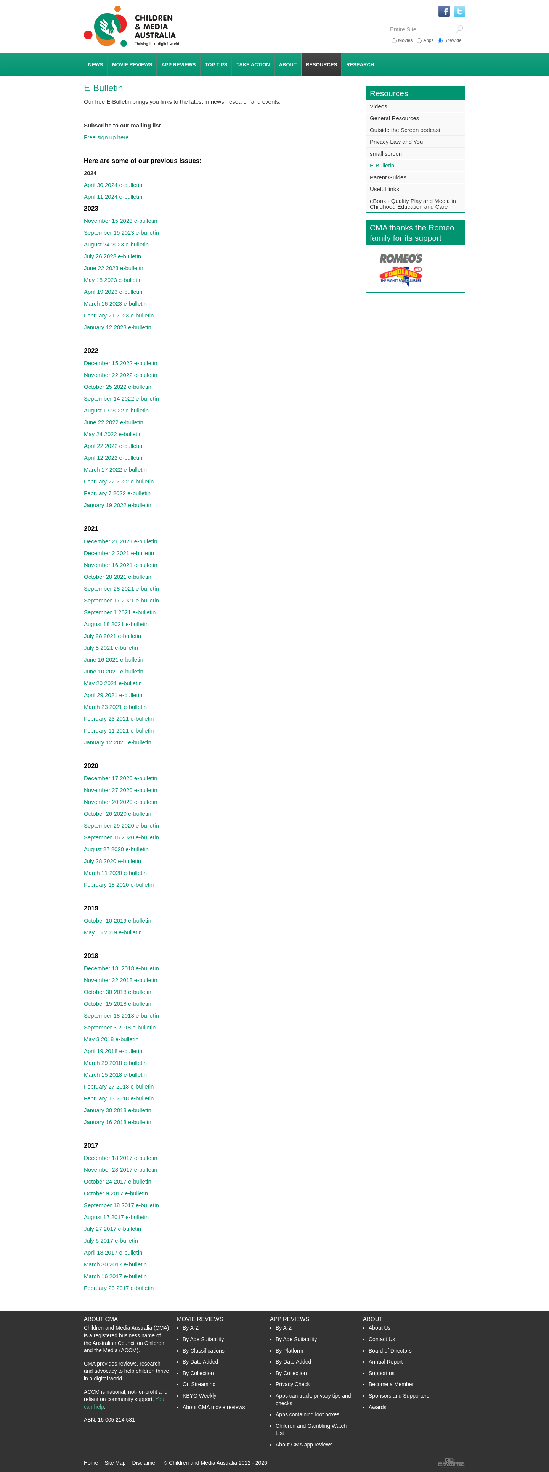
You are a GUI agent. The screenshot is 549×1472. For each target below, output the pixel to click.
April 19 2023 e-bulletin (113, 291)
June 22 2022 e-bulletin (113, 422)
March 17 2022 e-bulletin (115, 469)
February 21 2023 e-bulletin (119, 315)
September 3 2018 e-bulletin (120, 1027)
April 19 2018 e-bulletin (113, 1051)
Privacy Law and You (396, 142)
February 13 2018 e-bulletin (119, 1098)
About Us (380, 1328)
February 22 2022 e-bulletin (119, 481)
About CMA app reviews (304, 1444)
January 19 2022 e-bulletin (117, 505)
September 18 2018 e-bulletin (121, 1015)
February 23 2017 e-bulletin (119, 1288)
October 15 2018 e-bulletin (117, 1003)
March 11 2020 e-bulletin (115, 873)
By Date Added (200, 1362)
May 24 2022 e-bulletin (113, 434)
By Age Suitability (203, 1339)
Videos (378, 106)
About (373, 1319)
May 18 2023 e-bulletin (113, 280)
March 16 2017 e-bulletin (115, 1276)
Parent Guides (388, 177)
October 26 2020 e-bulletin (117, 813)
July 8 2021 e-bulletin (111, 647)
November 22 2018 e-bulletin (120, 980)
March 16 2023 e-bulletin (115, 303)
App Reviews (289, 1319)
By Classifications (204, 1351)
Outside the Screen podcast (405, 130)
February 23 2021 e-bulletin (119, 718)
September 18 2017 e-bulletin (121, 1205)
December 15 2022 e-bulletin (120, 363)
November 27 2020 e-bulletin (120, 790)
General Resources (394, 118)
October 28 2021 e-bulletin (117, 576)
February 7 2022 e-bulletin (117, 493)
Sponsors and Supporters (399, 1396)
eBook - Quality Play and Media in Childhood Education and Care (413, 204)
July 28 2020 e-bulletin (112, 861)
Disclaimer (144, 1463)
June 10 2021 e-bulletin (113, 671)
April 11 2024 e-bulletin (113, 196)
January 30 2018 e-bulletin (117, 1110)
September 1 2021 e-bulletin (120, 612)
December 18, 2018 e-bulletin (121, 968)
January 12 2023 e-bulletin (117, 327)
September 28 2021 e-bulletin (121, 588)
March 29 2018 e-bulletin (115, 1063)
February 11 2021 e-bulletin (119, 730)
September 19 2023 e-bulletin (121, 232)
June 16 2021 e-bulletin (113, 659)
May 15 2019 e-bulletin (113, 932)
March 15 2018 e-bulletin (115, 1074)
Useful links (384, 189)
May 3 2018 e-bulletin (111, 1039)
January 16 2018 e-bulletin (117, 1122)
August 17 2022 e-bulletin (116, 410)
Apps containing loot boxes (307, 1414)
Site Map (114, 1463)
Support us (382, 1373)
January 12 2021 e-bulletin (117, 742)
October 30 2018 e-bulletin (117, 992)
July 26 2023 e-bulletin (112, 256)
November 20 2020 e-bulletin (120, 802)
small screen (386, 153)
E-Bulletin (382, 165)
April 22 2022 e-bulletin (113, 446)
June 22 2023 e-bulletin (113, 268)
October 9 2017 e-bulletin (116, 1193)
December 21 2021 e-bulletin (120, 541)
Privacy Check (293, 1384)
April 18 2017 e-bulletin (113, 1252)
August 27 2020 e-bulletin (116, 849)
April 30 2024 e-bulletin (113, 185)
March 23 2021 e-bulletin (115, 707)
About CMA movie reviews (214, 1407)
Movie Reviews (200, 1319)
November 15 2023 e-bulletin (120, 220)
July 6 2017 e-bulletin (111, 1240)
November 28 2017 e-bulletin (120, 1169)
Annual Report (386, 1362)
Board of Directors (390, 1351)
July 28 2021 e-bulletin (112, 636)
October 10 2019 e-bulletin (117, 920)
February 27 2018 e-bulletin (119, 1086)
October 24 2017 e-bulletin (117, 1181)
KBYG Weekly (199, 1396)
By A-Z (191, 1328)
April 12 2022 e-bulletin (113, 457)
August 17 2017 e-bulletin (116, 1217)
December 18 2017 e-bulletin (120, 1158)
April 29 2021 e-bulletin (113, 695)
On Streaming (199, 1384)
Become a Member (391, 1384)
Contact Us (382, 1339)
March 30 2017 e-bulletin (115, 1264)
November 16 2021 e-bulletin (120, 565)
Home (91, 1463)
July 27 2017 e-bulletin (112, 1229)
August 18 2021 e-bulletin (116, 624)
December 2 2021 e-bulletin (119, 553)
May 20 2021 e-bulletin (113, 683)
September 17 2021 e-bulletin (121, 600)
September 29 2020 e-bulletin (121, 825)
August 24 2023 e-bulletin (116, 244)
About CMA (101, 1319)
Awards (377, 1407)
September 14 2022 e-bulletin (121, 398)
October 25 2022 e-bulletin (117, 386)
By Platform (289, 1351)
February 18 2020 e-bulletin (119, 884)
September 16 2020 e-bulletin (121, 837)
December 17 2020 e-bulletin (120, 778)
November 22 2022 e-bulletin (120, 375)
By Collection (198, 1373)
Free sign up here (106, 137)
